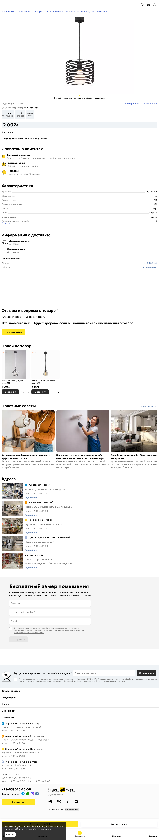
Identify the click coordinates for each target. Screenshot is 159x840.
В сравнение (28, 392)
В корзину (10, 392)
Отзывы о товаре (11, 316)
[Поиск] (133, 4)
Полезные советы (19, 406)
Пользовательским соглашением (29, 632)
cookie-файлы (29, 826)
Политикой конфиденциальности (68, 630)
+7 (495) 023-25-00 (16, 789)
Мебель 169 (8, 11)
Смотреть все (148, 406)
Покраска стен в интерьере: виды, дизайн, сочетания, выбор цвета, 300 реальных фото (81, 457)
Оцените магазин (56, 795)
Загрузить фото (30, 114)
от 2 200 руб (150, 263)
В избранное (23, 392)
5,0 (35, 352)
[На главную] (14, 4)
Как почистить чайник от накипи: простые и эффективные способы (26, 457)
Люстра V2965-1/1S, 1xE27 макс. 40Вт (43, 381)
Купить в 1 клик (119, 824)
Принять (10, 834)
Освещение (24, 11)
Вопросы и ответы (35, 316)
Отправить (19, 639)
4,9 (6, 352)
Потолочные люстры (57, 11)
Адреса (9, 479)
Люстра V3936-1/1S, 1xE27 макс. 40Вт (13, 381)
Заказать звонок (10, 794)
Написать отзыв (13, 331)
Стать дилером (18, 802)
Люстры (38, 11)
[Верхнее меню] (4, 4)
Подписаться (146, 673)
